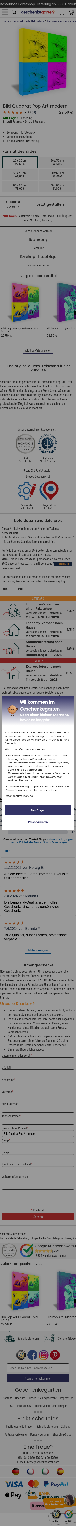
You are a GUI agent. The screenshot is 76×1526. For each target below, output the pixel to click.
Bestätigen (38, 810)
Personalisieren (38, 822)
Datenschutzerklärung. (19, 796)
